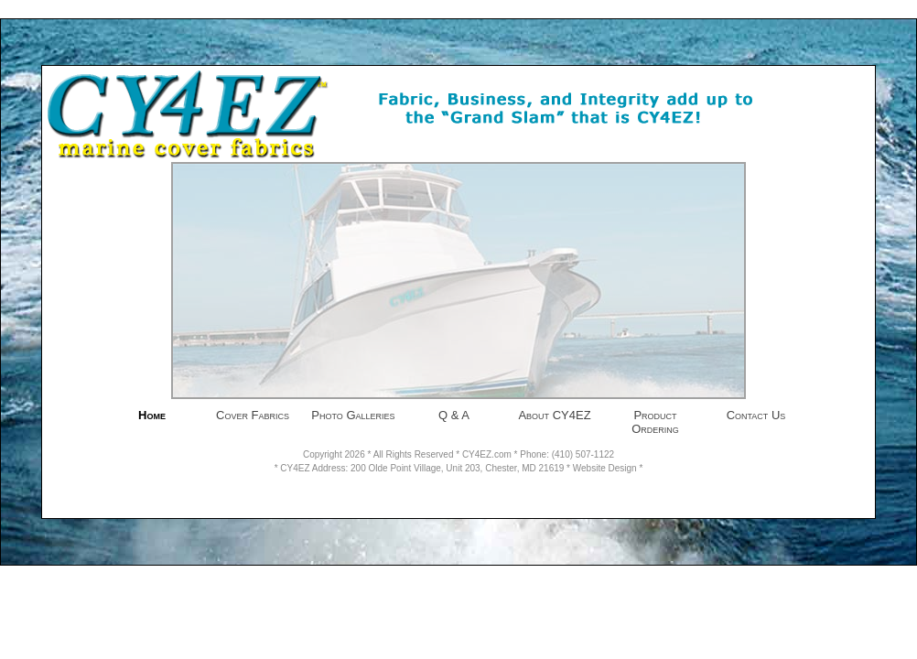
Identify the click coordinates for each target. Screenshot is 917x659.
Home (152, 415)
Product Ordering (655, 422)
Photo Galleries (352, 415)
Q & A (453, 415)
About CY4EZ (554, 415)
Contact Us (756, 415)
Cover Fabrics (252, 415)
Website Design (605, 468)
